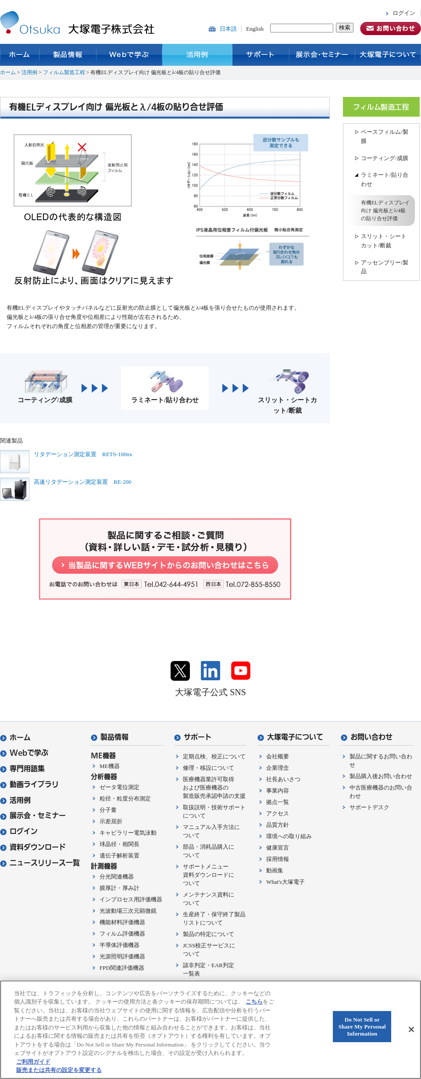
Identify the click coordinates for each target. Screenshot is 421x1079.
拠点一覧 (277, 802)
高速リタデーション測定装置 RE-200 (82, 482)
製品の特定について (208, 934)
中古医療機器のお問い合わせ (381, 791)
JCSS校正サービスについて (209, 949)
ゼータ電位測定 (119, 787)
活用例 (197, 55)
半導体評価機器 (119, 945)
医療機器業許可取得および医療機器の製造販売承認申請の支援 (214, 787)
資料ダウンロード (33, 847)
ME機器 (110, 766)
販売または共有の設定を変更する (59, 1070)
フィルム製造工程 (64, 72)
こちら (254, 1001)
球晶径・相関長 (119, 844)
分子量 (108, 810)
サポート (260, 55)
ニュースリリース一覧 (40, 862)
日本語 (228, 28)
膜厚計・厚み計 (119, 888)
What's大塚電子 (285, 882)
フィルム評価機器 (122, 933)
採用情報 (277, 859)
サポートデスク (369, 807)
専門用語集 (22, 768)
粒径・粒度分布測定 (125, 798)
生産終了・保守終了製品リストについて (214, 918)
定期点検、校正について (214, 756)
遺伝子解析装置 (119, 855)
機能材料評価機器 (122, 922)
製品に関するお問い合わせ (381, 760)
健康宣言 (277, 847)
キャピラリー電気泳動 (128, 832)
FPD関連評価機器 (122, 968)
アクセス (277, 813)
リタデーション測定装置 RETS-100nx (83, 454)
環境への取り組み (289, 836)
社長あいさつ (283, 779)
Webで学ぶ (129, 55)
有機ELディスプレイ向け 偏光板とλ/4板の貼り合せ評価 (385, 211)
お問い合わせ (366, 737)
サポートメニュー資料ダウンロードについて (208, 874)
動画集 (274, 870)
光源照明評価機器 (122, 956)
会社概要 (277, 756)
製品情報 (67, 55)
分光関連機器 (117, 876)
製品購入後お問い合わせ (381, 776)
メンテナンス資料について (208, 898)
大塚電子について (388, 55)
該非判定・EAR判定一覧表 (208, 969)
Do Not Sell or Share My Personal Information (362, 1027)
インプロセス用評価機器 (131, 899)
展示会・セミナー (322, 55)
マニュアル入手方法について (211, 831)
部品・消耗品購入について (208, 850)
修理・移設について (208, 768)
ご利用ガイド (33, 1061)
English (255, 28)
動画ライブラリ (29, 784)
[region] (210, 1029)
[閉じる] (411, 1029)
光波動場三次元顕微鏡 (128, 911)
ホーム (19, 55)
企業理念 (277, 768)
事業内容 (277, 790)
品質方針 (277, 825)
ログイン (403, 13)
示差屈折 (111, 821)
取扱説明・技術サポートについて (214, 811)
